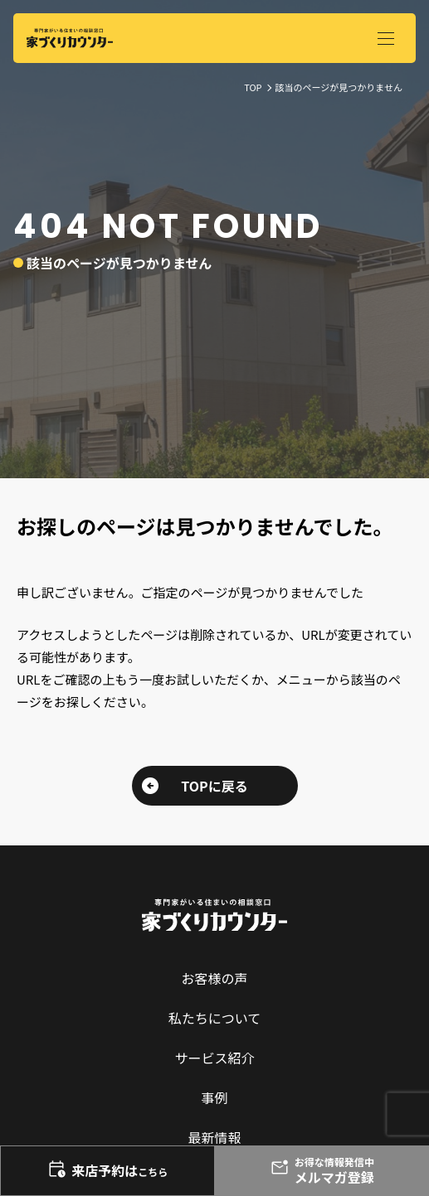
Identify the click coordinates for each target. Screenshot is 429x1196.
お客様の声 (214, 978)
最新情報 (214, 1137)
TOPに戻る (214, 786)
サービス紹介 (214, 1058)
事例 (214, 1097)
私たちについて (214, 1018)
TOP (252, 87)
